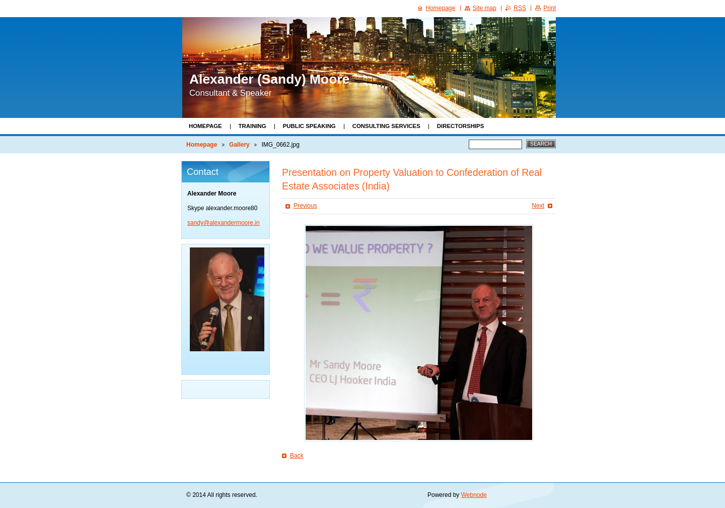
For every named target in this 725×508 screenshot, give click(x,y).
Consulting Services (386, 126)
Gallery (239, 144)
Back (297, 455)
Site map (484, 8)
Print (549, 8)
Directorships (460, 126)
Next (538, 205)
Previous (305, 205)
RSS (520, 8)
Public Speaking (309, 126)
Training (252, 126)
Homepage (205, 126)
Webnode (474, 494)
